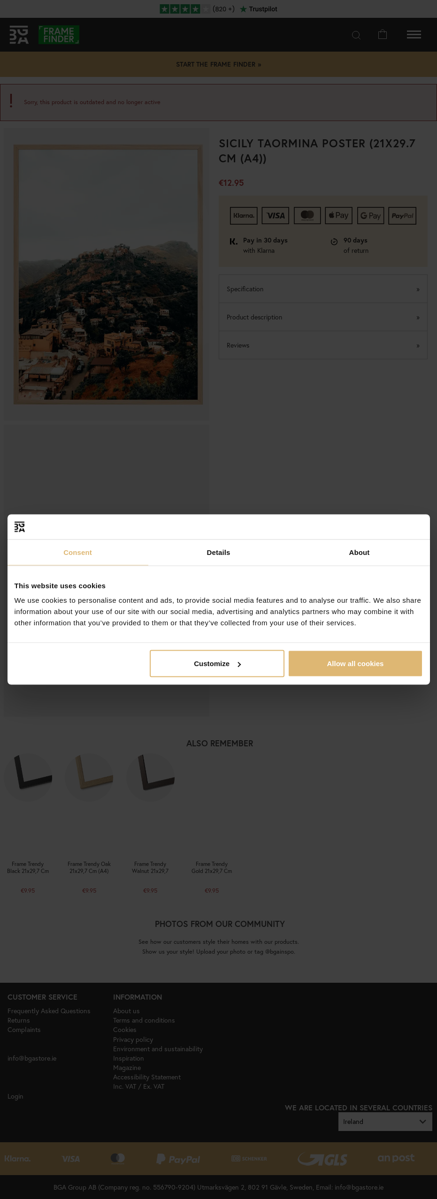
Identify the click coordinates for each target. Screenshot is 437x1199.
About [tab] (359, 552)
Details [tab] (218, 552)
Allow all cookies (355, 664)
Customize (217, 664)
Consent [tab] (77, 552)
